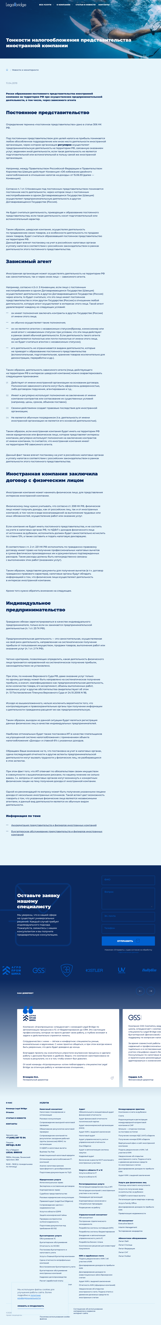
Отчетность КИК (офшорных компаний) (97, 1285)
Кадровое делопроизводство (53, 1277)
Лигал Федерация (126, 1248)
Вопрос (109, 891)
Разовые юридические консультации (57, 1197)
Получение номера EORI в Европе (134, 1139)
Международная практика (131, 1109)
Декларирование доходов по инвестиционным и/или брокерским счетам (95, 1275)
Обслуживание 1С (48, 1238)
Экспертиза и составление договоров (57, 1186)
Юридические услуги (50, 1180)
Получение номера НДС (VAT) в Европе (136, 1135)
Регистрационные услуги (91, 1184)
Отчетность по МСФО (49, 1246)
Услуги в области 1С (88, 1177)
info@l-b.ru (13, 1145)
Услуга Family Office (127, 1203)
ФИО (107, 879)
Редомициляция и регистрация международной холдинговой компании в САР (132, 1122)
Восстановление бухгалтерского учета (57, 1267)
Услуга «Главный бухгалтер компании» (57, 1256)
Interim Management (127, 1227)
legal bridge (14, 1152)
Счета (121, 1116)
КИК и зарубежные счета (91, 1256)
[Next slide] (150, 991)
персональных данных (128, 952)
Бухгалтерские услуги (51, 1236)
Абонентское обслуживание (132, 1238)
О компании (63, 5)
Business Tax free (47, 1152)
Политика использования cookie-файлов (55, 1318)
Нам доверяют (25, 993)
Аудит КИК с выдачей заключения (94, 1132)
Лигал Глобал (124, 1256)
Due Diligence (85, 1146)
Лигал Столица (125, 1245)
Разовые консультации (50, 1119)
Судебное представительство (53, 1194)
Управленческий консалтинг (93, 1215)
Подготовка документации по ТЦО (55, 1172)
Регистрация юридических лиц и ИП (95, 1187)
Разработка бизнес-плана (91, 1242)
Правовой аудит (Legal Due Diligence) (56, 1201)
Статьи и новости (86, 5)
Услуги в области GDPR (50, 1211)
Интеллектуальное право (51, 1182)
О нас (9, 1103)
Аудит (82, 1109)
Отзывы (10, 1112)
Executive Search (125, 1223)
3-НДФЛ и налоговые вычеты (53, 1148)
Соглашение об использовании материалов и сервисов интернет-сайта (88, 1311)
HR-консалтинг (86, 1218)
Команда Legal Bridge (16, 1108)
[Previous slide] (140, 991)
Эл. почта (109, 916)
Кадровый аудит (86, 1156)
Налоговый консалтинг (51, 1109)
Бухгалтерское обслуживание (53, 1242)
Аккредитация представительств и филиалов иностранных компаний (54, 825)
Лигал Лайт (123, 1241)
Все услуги (45, 5)
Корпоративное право (50, 1190)
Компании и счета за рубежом (132, 1112)
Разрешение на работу (89, 1207)
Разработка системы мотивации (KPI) (96, 1228)
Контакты (104, 5)
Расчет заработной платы (51, 1281)
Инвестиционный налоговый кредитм (57, 1155)
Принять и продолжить (31, 1306)
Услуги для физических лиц (132, 1182)
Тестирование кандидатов (130, 1231)
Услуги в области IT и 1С (91, 1170)
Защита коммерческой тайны (53, 1215)
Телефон (109, 928)
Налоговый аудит (87, 1135)
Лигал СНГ (123, 1252)
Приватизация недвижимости (132, 1213)
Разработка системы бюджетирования (97, 1232)
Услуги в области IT (88, 1173)
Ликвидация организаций (90, 1197)
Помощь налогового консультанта (134, 1185)
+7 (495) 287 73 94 (16, 1137)
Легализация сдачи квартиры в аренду (136, 1199)
